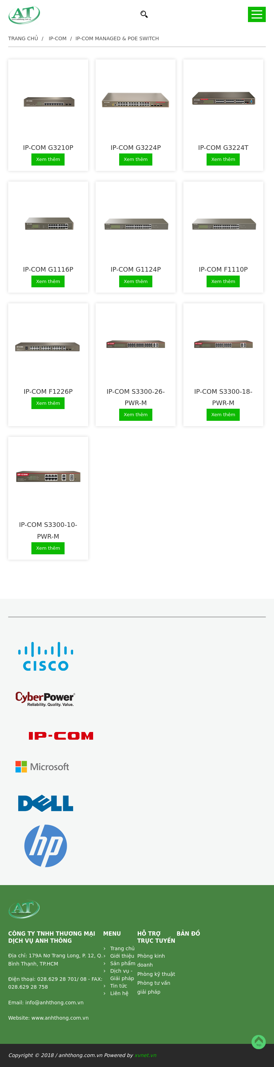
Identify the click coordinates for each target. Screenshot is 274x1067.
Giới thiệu (122, 956)
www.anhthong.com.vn (60, 1018)
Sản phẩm (123, 963)
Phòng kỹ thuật (156, 974)
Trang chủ (23, 38)
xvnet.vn (145, 1055)
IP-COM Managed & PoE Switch (117, 38)
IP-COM (57, 38)
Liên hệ (119, 993)
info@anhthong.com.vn (54, 1002)
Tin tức (118, 986)
